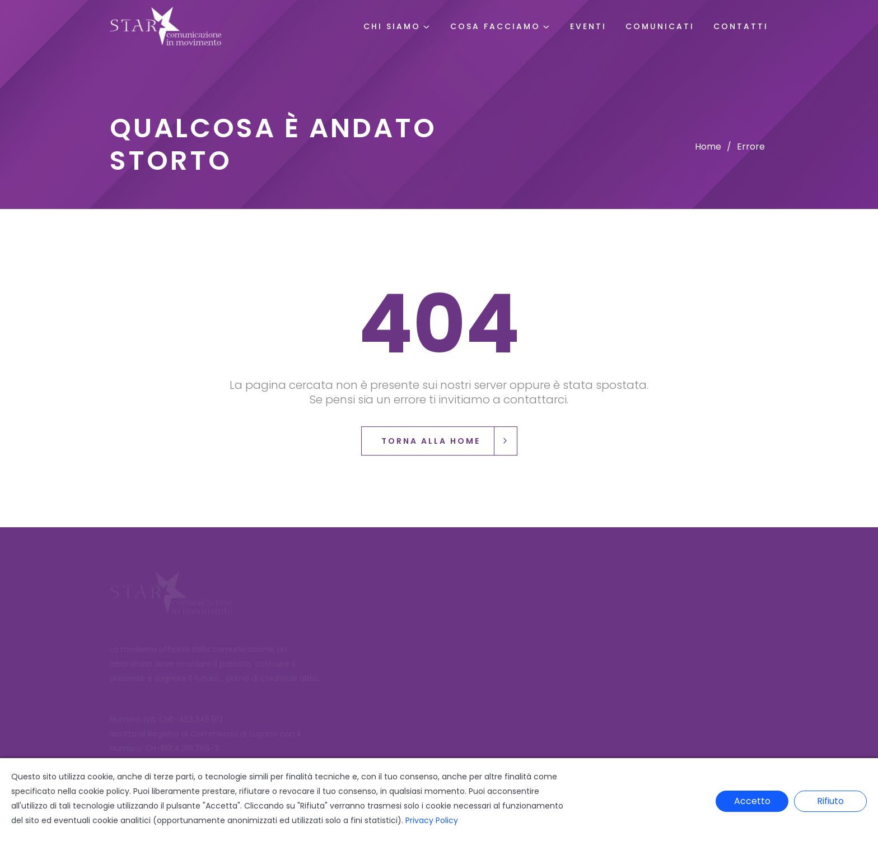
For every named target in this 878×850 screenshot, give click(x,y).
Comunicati (659, 26)
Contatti (740, 26)
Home (708, 146)
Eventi (588, 26)
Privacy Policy (431, 820)
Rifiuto (830, 801)
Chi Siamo (392, 26)
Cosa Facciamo (495, 26)
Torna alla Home (449, 441)
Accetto (752, 801)
